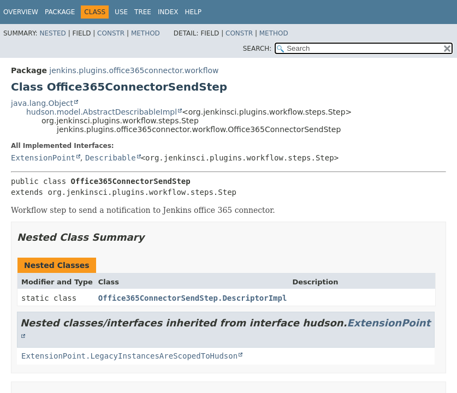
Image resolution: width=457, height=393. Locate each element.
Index (168, 12)
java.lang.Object (42, 103)
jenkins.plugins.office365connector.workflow (133, 70)
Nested (52, 33)
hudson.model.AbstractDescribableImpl (101, 112)
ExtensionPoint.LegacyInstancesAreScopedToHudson (129, 356)
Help (193, 12)
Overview (20, 12)
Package (60, 12)
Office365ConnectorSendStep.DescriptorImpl (192, 298)
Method (145, 33)
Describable (110, 157)
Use (121, 12)
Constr (110, 33)
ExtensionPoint (43, 157)
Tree (142, 12)
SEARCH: (257, 48)
